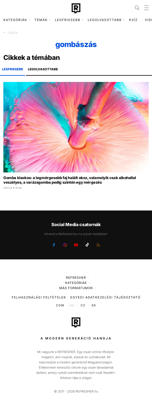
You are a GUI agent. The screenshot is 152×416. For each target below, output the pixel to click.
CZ (83, 305)
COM (60, 305)
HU (72, 305)
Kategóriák (76, 283)
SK (93, 305)
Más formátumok (76, 288)
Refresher (76, 278)
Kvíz (133, 20)
